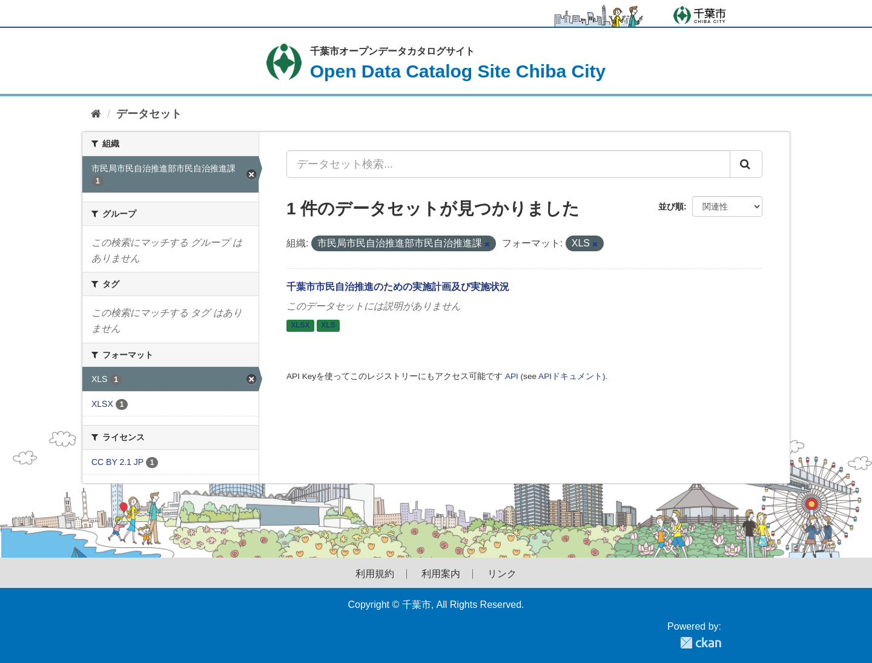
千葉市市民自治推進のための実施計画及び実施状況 (397, 287)
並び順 (671, 206)
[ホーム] (96, 114)
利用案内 (440, 574)
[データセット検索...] (508, 164)
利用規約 (374, 574)
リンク (502, 574)
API (511, 376)
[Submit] (746, 164)
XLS (328, 326)
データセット (149, 114)
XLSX (300, 326)
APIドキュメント (570, 376)
